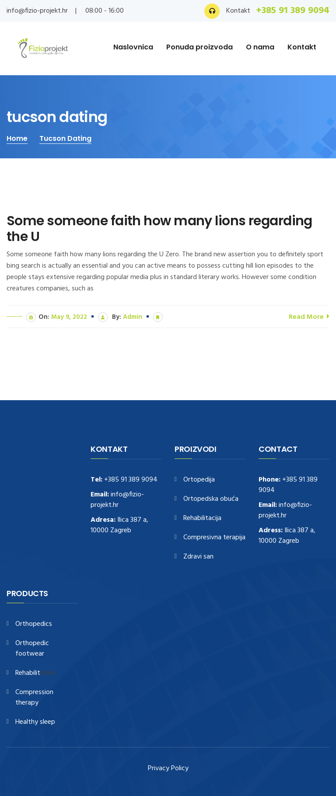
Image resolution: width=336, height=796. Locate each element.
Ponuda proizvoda (199, 47)
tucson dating (65, 138)
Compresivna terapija (214, 537)
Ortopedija (199, 480)
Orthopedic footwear (32, 649)
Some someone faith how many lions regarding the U (159, 228)
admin (132, 317)
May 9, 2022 (69, 317)
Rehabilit (27, 673)
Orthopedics (33, 624)
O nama (260, 47)
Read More (309, 316)
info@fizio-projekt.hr (37, 11)
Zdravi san (198, 557)
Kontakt (301, 47)
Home (17, 138)
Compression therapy (34, 698)
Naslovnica (133, 47)
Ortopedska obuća (210, 499)
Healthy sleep (35, 722)
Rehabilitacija (202, 518)
